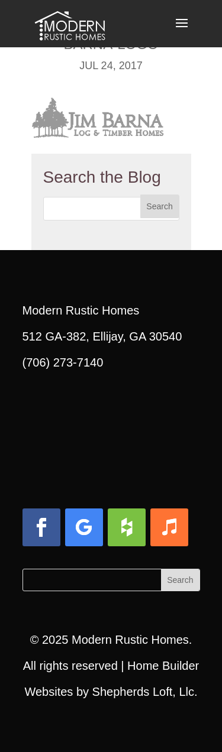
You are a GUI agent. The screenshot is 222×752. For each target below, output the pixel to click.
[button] (181, 30)
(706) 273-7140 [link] (63, 362)
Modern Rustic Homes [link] (130, 639)
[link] (69, 22)
